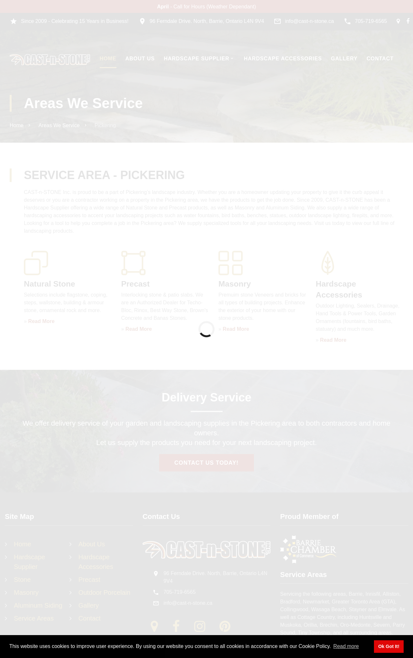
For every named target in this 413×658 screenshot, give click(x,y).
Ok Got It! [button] (388, 646)
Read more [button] (346, 646)
